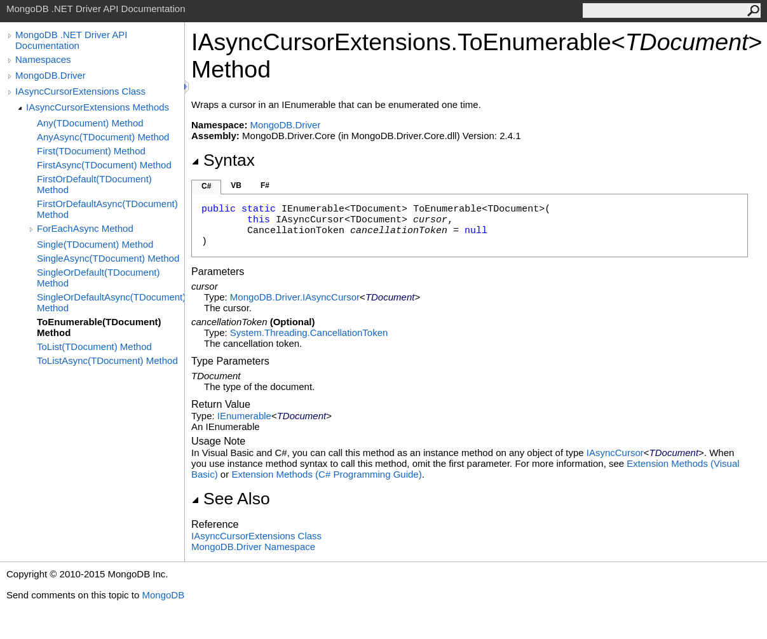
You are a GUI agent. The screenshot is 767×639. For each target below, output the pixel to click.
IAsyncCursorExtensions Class (80, 91)
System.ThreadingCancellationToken (309, 332)
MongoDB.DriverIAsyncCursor (295, 297)
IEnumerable (244, 415)
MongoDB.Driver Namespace (253, 546)
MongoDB (163, 594)
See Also (230, 498)
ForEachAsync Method (85, 228)
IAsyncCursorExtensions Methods (97, 107)
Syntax (223, 160)
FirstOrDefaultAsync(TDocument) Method (107, 209)
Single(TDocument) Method (95, 244)
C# (206, 186)
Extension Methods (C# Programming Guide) (326, 474)
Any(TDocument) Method (90, 123)
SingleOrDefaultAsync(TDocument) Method (110, 302)
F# (265, 185)
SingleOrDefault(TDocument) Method (98, 277)
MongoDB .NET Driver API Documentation (71, 40)
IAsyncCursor (615, 452)
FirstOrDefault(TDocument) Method (94, 184)
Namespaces (43, 59)
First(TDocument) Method (91, 150)
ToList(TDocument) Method (94, 346)
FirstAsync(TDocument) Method (104, 164)
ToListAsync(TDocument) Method (107, 360)
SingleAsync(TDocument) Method (108, 258)
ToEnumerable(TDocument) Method (99, 327)
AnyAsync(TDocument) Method (103, 136)
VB (236, 185)
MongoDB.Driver (50, 75)
